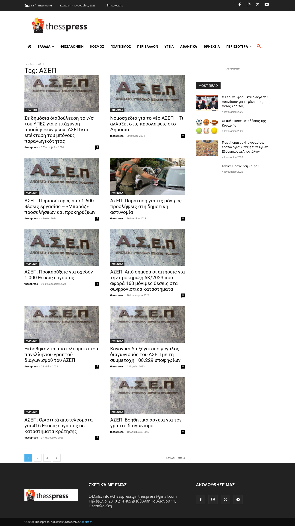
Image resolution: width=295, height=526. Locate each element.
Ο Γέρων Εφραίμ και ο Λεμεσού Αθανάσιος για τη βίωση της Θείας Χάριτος (245, 101)
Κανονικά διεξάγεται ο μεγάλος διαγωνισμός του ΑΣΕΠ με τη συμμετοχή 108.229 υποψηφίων (145, 354)
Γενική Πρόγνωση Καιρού (240, 166)
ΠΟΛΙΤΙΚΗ (31, 110)
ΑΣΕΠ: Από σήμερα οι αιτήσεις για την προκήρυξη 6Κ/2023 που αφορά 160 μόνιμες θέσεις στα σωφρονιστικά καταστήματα (147, 280)
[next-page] (57, 458)
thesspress (31, 147)
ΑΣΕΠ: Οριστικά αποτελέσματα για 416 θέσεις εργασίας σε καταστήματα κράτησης (58, 425)
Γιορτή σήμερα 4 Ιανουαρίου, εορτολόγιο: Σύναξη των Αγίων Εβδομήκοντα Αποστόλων (245, 147)
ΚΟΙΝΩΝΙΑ (117, 110)
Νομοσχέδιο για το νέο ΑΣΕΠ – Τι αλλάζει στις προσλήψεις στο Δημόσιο (146, 123)
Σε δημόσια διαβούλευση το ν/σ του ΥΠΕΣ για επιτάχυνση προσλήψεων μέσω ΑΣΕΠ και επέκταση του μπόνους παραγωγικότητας (59, 129)
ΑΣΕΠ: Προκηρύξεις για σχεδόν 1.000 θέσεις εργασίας (58, 274)
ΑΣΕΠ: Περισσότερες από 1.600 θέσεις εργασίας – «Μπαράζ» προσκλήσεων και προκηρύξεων (59, 206)
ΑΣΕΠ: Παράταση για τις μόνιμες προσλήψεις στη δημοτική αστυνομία (146, 206)
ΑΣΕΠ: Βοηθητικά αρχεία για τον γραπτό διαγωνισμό (146, 422)
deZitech (86, 522)
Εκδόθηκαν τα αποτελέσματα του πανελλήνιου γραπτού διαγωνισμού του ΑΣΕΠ (61, 354)
